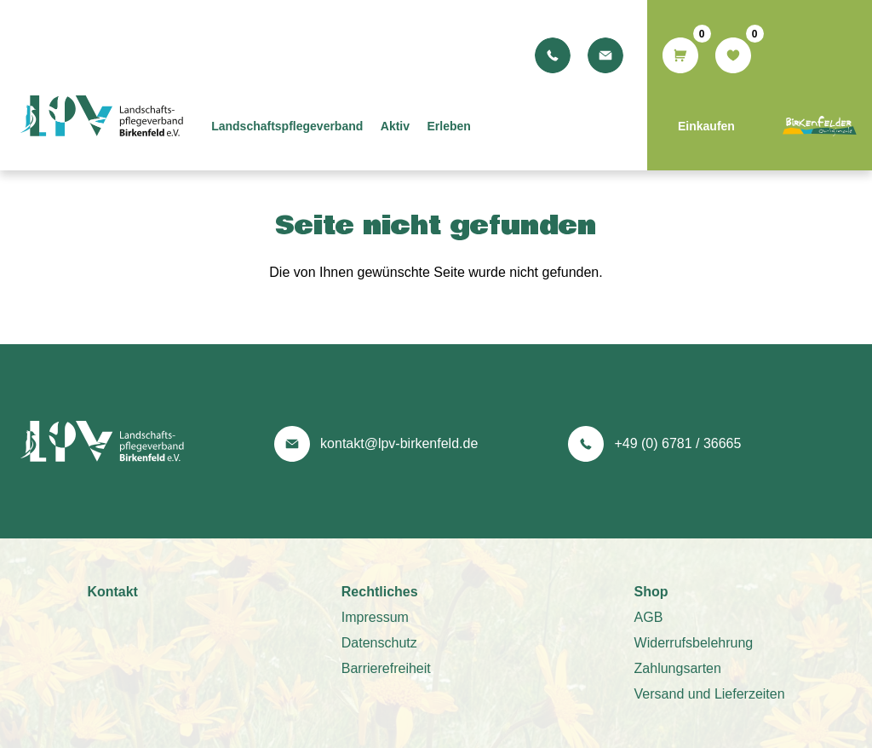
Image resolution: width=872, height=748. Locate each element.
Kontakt (112, 591)
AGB (648, 617)
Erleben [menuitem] (466, 126)
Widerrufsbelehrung (694, 643)
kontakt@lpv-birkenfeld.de (399, 443)
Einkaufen (706, 126)
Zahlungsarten (677, 668)
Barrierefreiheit (386, 668)
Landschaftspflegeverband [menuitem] (304, 126)
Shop (651, 591)
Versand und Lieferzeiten (709, 694)
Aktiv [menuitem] (412, 126)
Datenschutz (379, 643)
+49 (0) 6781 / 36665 (677, 443)
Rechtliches (379, 591)
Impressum (375, 617)
